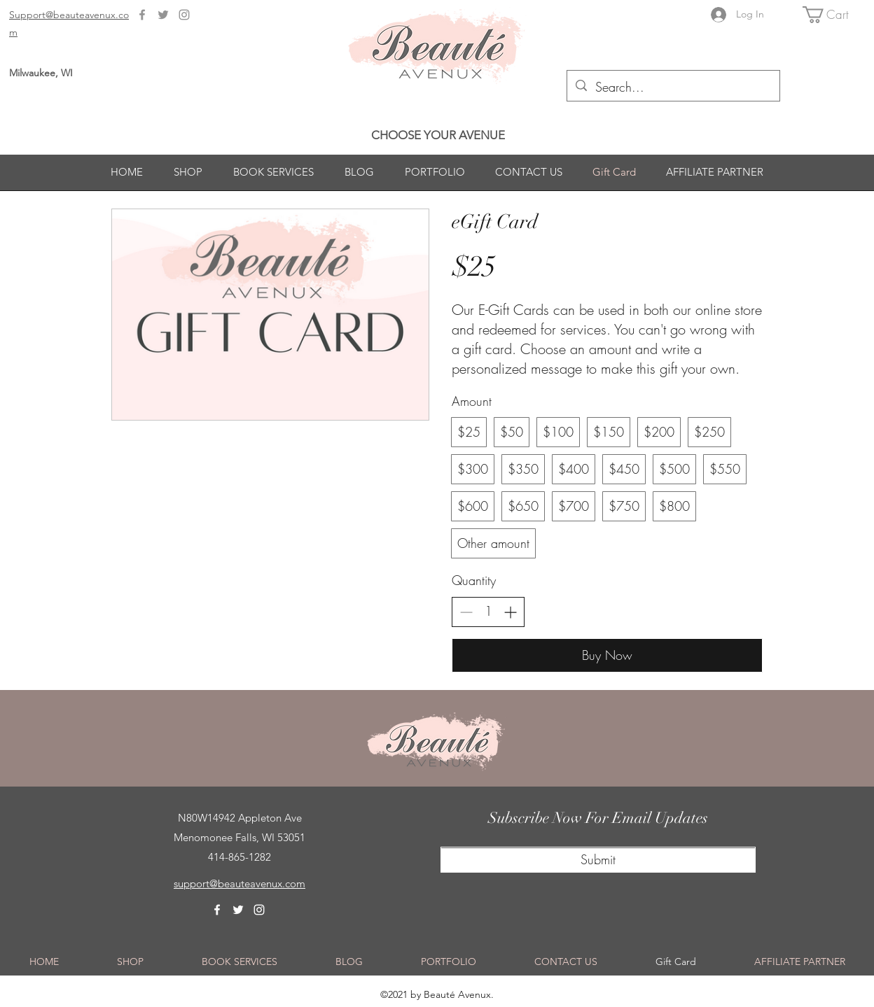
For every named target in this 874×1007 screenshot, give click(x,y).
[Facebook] (142, 15)
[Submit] (598, 860)
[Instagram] (184, 15)
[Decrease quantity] (466, 612)
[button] (835, 14)
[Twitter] (163, 15)
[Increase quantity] (510, 612)
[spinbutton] (488, 611)
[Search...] (672, 87)
